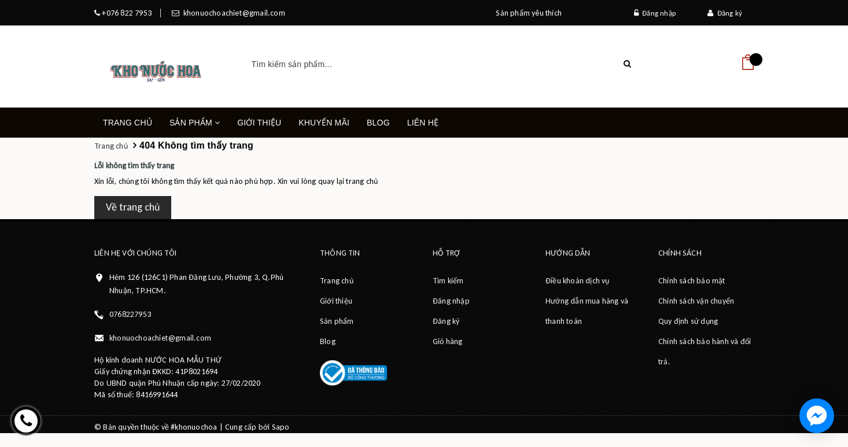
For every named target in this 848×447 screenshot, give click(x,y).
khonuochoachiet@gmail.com (232, 13)
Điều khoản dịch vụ (577, 281)
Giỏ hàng (448, 341)
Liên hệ (423, 122)
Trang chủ (127, 122)
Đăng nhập (655, 13)
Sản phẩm (194, 128)
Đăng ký (724, 13)
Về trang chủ (133, 207)
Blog (378, 122)
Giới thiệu (259, 122)
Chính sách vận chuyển (696, 301)
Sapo (281, 427)
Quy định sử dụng (688, 321)
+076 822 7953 (126, 13)
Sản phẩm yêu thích (529, 13)
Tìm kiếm (448, 281)
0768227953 (130, 314)
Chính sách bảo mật (691, 281)
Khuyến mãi (323, 122)
